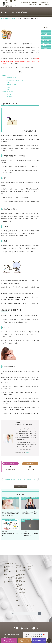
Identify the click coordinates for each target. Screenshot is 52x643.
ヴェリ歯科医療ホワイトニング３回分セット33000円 (20, 585)
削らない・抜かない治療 (45, 34)
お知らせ (47, 5)
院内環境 (5, 574)
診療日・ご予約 (31, 571)
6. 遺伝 (6, 89)
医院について (33, 5)
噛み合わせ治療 (19, 578)
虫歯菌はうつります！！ (9, 92)
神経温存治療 (46, 45)
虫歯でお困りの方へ (19, 580)
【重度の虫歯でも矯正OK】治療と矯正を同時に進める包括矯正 (29, 512)
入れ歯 (45, 48)
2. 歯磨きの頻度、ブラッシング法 (13, 80)
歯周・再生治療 (45, 40)
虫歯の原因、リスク (7, 75)
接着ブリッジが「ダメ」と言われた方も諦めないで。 (29, 534)
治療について (44, 3)
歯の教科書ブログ (10, 19)
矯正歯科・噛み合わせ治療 (45, 37)
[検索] (39, 613)
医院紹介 (29, 566)
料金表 (17, 596)
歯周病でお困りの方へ (20, 588)
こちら (27, 452)
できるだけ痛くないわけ (8, 575)
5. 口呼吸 (7, 87)
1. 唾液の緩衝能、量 (10, 78)
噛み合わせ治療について (20, 577)
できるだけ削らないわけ (8, 577)
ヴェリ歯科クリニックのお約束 (29, 3)
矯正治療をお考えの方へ (20, 573)
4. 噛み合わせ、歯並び (10, 85)
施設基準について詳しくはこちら (26, 606)
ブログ (41, 5)
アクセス (29, 569)
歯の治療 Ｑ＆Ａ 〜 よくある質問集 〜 (20, 598)
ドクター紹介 (30, 565)
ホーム (2, 19)
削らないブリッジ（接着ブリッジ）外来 (20, 568)
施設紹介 (29, 568)
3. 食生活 (7, 82)
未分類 (4, 519)
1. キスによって (8, 94)
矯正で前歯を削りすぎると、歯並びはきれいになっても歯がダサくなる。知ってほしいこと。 (10, 513)
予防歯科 (17, 594)
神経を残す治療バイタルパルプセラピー (20, 565)
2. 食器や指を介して (10, 96)
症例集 (17, 600)
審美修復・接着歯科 (45, 43)
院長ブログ (45, 31)
